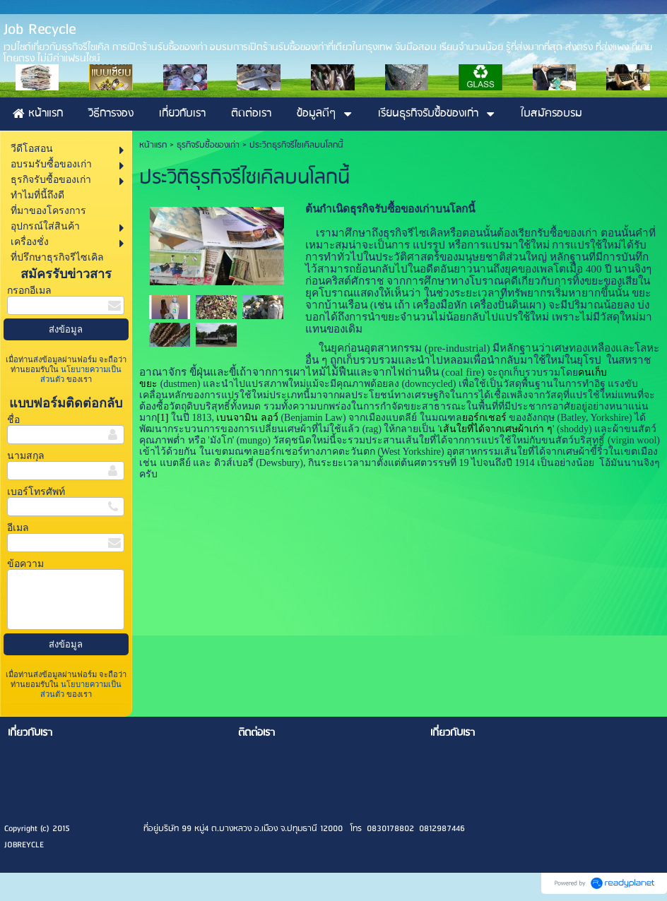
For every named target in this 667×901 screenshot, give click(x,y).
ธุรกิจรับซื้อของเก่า (208, 145)
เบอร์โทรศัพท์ (36, 492)
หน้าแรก (153, 145)
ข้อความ (25, 564)
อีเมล (18, 528)
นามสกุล (26, 455)
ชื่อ (13, 419)
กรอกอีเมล (29, 290)
